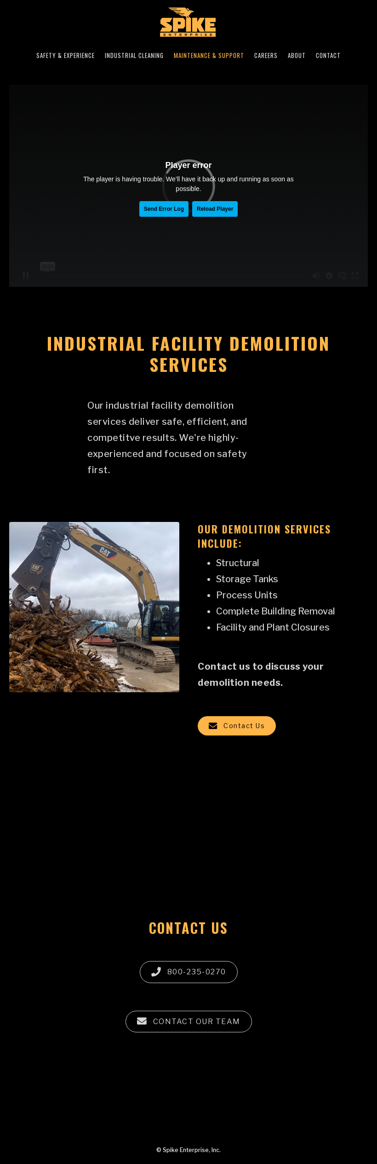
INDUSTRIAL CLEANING (134, 55)
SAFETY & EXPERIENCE (65, 55)
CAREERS (266, 55)
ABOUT (297, 55)
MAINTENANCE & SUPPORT (209, 55)
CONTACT (328, 55)
